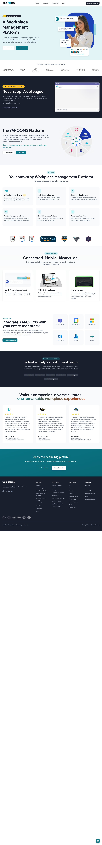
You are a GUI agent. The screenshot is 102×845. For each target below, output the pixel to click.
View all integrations (10, 340)
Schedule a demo (92, 3)
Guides (71, 493)
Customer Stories (73, 496)
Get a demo (22, 48)
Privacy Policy (85, 525)
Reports (71, 488)
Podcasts (71, 490)
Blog (70, 485)
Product (38, 3)
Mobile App (38, 505)
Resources (55, 3)
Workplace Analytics (57, 504)
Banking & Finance (57, 485)
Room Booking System (41, 490)
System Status (72, 507)
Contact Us (88, 490)
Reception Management (58, 498)
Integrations (39, 508)
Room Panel (39, 503)
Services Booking (56, 501)
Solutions (46, 3)
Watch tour (8, 152)
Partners (87, 488)
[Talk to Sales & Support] (98, 841)
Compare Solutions (90, 493)
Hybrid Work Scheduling (58, 492)
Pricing (63, 3)
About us (87, 485)
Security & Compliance (91, 499)
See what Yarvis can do (11, 108)
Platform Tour (72, 499)
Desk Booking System (41, 488)
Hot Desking (55, 495)
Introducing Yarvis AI (11, 16)
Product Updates (73, 502)
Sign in (37, 511)
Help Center (72, 504)
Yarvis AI (38, 485)
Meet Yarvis (8, 48)
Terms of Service (95, 525)
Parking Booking (56, 506)
